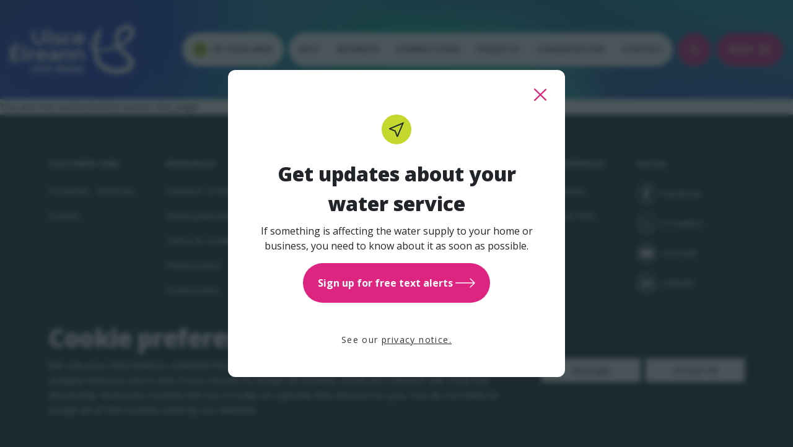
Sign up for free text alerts (396, 283)
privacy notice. (417, 339)
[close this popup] (540, 95)
